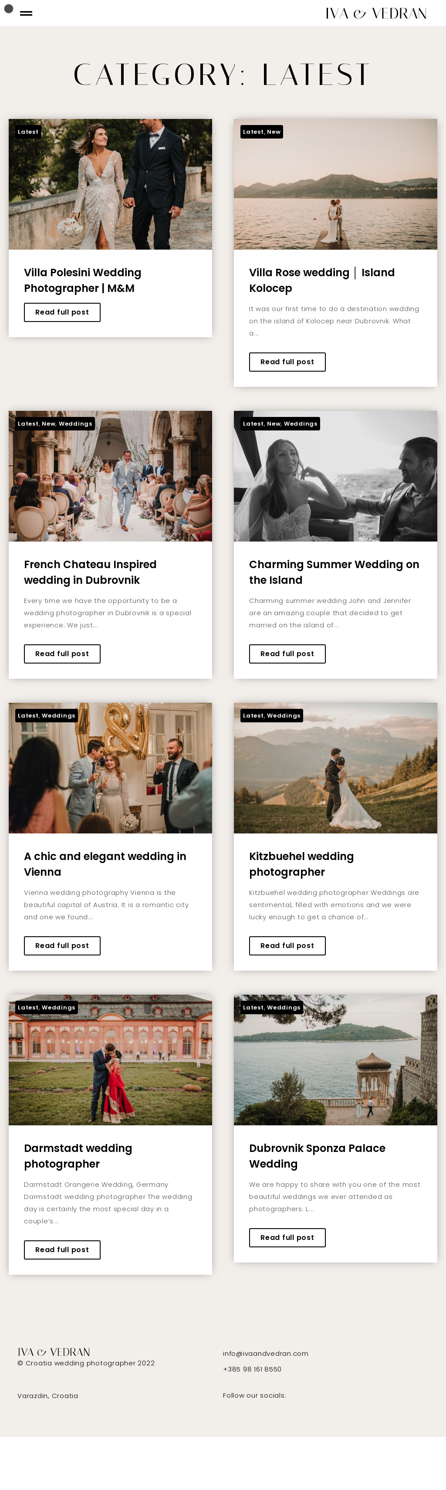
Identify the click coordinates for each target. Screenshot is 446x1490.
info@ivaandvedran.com (266, 1353)
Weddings (75, 424)
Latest (28, 132)
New (273, 132)
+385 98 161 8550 (252, 1369)
